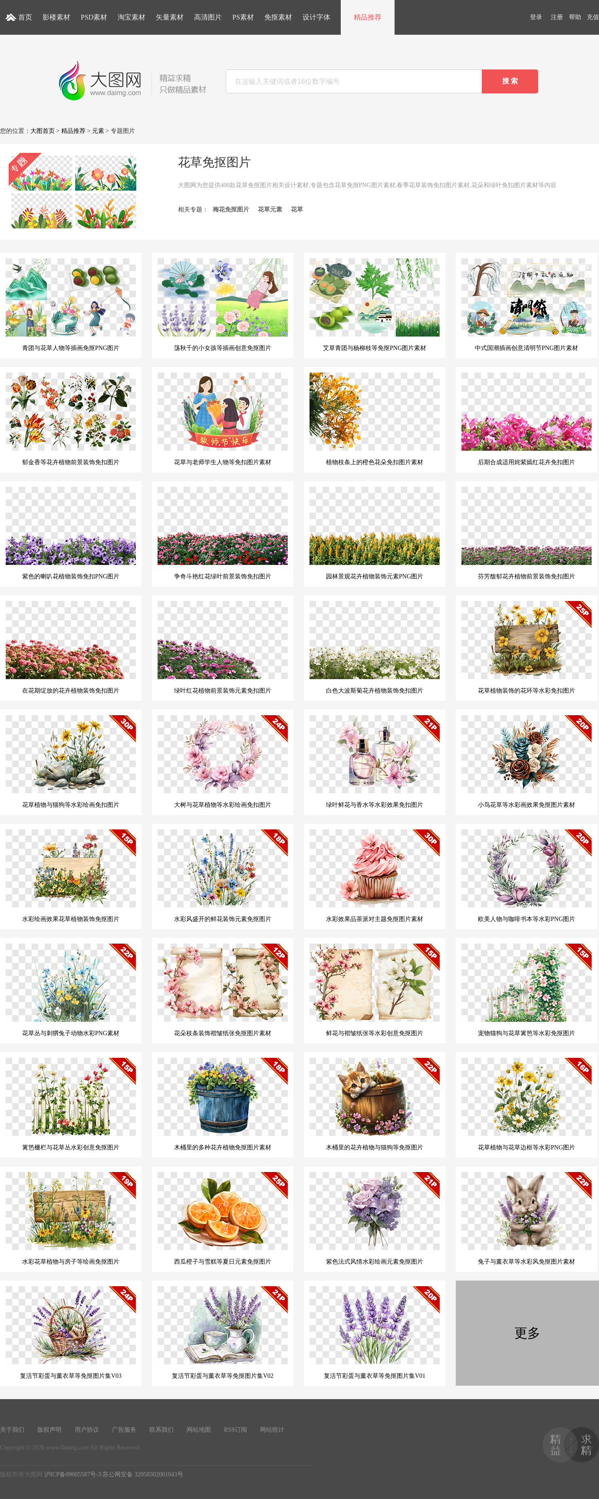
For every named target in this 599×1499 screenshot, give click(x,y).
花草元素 (270, 209)
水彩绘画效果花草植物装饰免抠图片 (71, 875)
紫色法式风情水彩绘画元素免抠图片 (374, 1218)
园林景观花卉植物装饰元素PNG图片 (374, 533)
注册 (557, 17)
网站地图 (199, 1429)
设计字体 (316, 17)
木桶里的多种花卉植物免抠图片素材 (223, 1104)
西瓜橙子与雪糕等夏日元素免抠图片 (223, 1218)
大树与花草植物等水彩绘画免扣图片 (223, 761)
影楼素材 (56, 17)
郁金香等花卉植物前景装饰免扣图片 (71, 419)
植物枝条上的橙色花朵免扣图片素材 (374, 419)
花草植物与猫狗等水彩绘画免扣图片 (71, 761)
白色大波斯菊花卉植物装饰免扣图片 (374, 647)
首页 (25, 17)
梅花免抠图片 (231, 209)
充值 (593, 17)
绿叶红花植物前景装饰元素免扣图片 (223, 647)
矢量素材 (170, 17)
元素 (98, 131)
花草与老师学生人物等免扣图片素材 (223, 419)
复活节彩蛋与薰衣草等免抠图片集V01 (374, 1332)
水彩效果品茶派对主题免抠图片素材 (374, 875)
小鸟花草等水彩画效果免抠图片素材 (526, 761)
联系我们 (161, 1429)
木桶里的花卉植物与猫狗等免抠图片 (374, 1104)
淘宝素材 (131, 17)
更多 (527, 1333)
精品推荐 (368, 17)
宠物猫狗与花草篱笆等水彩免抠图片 (526, 990)
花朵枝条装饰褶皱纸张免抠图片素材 (223, 990)
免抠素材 (278, 17)
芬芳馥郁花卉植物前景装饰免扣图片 (526, 533)
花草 (297, 209)
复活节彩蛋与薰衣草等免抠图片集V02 (223, 1332)
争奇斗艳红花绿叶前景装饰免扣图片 (223, 533)
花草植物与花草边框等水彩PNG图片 (526, 1104)
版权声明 (49, 1429)
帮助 (575, 17)
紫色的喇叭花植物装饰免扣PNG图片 (71, 533)
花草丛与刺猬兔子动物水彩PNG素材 (71, 990)
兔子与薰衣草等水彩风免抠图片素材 (526, 1218)
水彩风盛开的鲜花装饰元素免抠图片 (223, 875)
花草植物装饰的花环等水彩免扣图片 (526, 647)
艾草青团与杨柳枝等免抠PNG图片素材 (374, 304)
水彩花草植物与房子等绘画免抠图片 (71, 1218)
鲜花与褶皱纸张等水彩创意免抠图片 (374, 990)
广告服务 (124, 1429)
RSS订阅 (235, 1429)
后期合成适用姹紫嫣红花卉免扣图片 (526, 419)
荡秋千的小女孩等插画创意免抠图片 (223, 304)
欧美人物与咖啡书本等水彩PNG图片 (526, 875)
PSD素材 (94, 17)
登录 (536, 17)
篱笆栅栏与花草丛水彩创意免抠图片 (71, 1104)
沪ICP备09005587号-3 (72, 1474)
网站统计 (272, 1429)
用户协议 (87, 1429)
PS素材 (243, 17)
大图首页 (42, 131)
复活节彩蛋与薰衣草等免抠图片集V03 (71, 1332)
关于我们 (12, 1429)
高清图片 (208, 17)
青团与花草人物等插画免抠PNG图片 (71, 304)
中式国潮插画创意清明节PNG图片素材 (526, 304)
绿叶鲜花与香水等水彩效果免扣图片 (374, 761)
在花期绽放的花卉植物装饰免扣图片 (71, 647)
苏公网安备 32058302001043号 (142, 1474)
